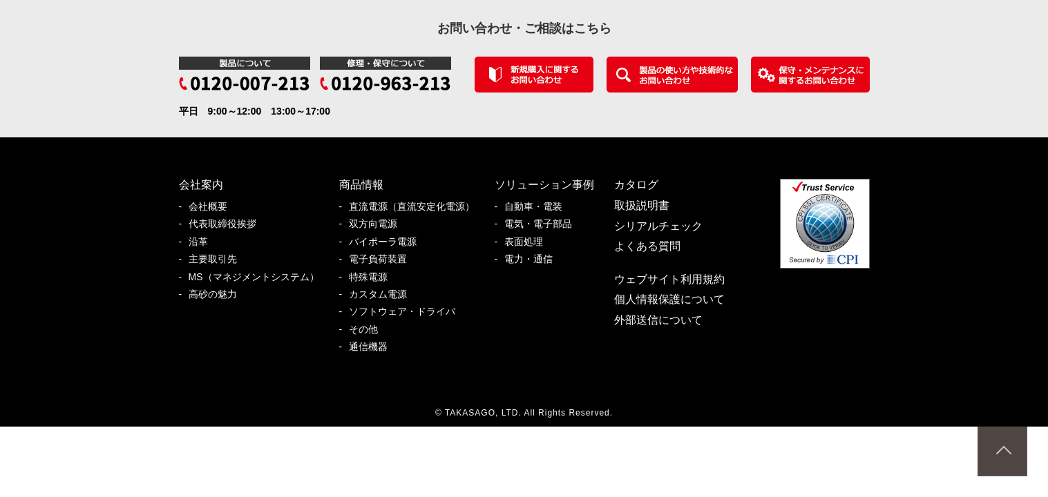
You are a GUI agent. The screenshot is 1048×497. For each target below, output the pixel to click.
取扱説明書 (641, 205)
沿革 (203, 242)
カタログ (636, 185)
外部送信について (658, 320)
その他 (368, 329)
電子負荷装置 (383, 259)
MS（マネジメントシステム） (258, 277)
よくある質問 (647, 246)
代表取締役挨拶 (227, 224)
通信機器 (373, 347)
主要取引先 (217, 259)
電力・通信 (533, 259)
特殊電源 (373, 277)
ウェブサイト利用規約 (669, 279)
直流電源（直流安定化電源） (417, 207)
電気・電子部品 (543, 224)
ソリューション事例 (544, 185)
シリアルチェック (658, 226)
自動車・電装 (538, 207)
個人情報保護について (669, 299)
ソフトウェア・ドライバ (407, 311)
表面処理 (528, 242)
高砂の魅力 (217, 294)
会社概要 (212, 207)
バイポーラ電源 (388, 242)
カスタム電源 (383, 294)
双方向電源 (378, 224)
